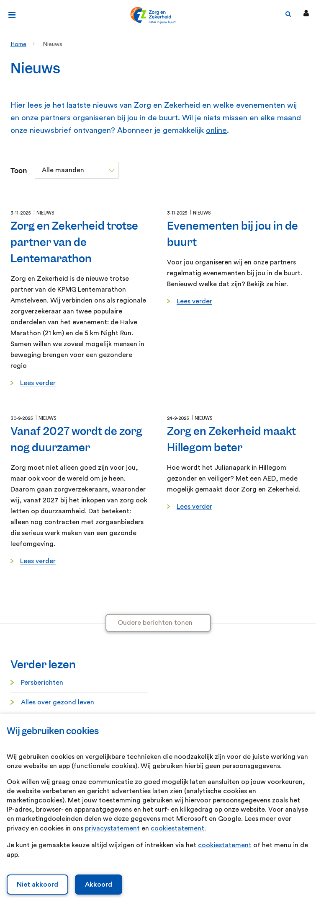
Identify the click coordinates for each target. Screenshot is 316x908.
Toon (18, 170)
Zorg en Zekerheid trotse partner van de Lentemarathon (74, 242)
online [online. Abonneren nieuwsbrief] (216, 131)
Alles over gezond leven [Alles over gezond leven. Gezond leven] (57, 702)
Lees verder (38, 383)
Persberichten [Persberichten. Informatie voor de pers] (42, 682)
